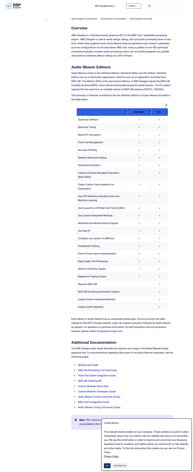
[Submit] (149, 6)
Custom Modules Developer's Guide (96, 391)
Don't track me (120, 465)
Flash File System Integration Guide (97, 375)
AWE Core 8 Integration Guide (93, 402)
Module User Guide (88, 365)
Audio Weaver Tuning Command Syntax (99, 396)
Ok (107, 465)
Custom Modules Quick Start (93, 386)
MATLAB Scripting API (90, 380)
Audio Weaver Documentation (113, 19)
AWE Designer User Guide (141, 19)
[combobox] (167, 6)
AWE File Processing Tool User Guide (97, 370)
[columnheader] (102, 112)
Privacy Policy (111, 456)
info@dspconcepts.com (109, 331)
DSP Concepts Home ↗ (105, 6)
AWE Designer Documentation (84, 19)
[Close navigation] (46, 19)
